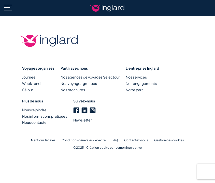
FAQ (115, 140)
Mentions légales (43, 140)
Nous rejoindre (34, 110)
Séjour (27, 89)
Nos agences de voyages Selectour (90, 77)
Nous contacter (35, 122)
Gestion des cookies (169, 140)
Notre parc (135, 89)
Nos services (136, 77)
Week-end (31, 83)
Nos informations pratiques (44, 116)
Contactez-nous (136, 140)
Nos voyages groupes (79, 83)
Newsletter (82, 120)
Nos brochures (73, 89)
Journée (29, 77)
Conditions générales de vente (84, 140)
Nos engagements (141, 83)
